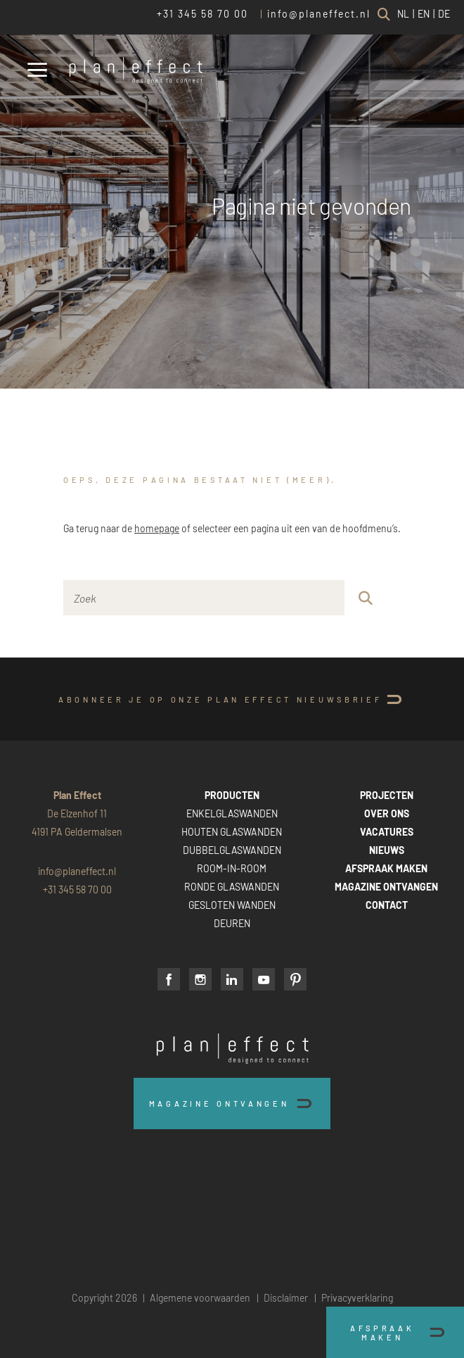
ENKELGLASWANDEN (232, 813)
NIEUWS (386, 850)
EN (424, 14)
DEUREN (232, 923)
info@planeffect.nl (318, 14)
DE (444, 14)
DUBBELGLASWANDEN (232, 850)
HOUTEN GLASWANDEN (231, 832)
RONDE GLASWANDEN (231, 887)
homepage (156, 528)
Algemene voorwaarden (200, 1298)
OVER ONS (386, 813)
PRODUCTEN (232, 795)
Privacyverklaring (357, 1298)
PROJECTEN (386, 795)
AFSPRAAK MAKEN (386, 868)
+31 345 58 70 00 (202, 14)
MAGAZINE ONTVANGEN (386, 887)
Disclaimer (286, 1298)
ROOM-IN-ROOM (231, 868)
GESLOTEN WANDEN (232, 905)
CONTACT (387, 905)
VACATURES (386, 832)
